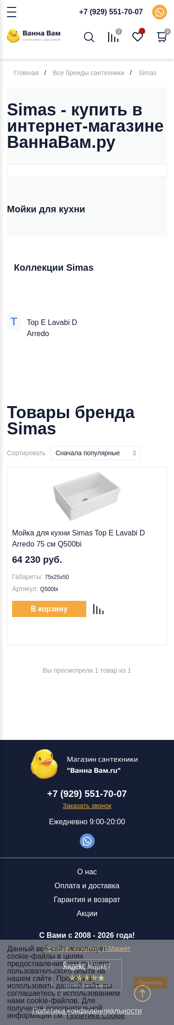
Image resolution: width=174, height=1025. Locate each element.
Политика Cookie (96, 1015)
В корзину (49, 609)
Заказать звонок (87, 805)
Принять (150, 982)
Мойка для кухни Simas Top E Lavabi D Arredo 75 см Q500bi (78, 538)
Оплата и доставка (87, 886)
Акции (87, 913)
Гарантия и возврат (87, 900)
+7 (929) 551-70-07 (111, 12)
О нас (87, 872)
